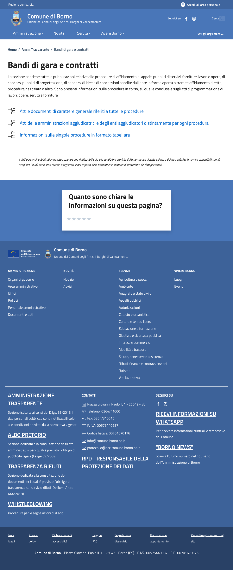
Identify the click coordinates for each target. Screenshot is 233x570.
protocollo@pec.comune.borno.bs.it (111, 447)
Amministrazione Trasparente (31, 399)
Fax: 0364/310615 (98, 418)
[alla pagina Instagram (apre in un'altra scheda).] (185, 18)
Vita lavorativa (129, 377)
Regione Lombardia (21, 4)
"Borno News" (174, 447)
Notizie (68, 279)
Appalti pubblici (130, 300)
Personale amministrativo (27, 307)
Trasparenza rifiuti (34, 466)
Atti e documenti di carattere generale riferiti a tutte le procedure (82, 111)
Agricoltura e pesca (133, 279)
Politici (13, 300)
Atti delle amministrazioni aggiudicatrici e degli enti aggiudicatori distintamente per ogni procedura (114, 122)
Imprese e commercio (134, 342)
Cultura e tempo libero (135, 321)
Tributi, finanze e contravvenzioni (143, 363)
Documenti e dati (20, 314)
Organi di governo (21, 279)
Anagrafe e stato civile (135, 293)
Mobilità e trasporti (132, 349)
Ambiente (126, 286)
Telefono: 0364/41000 (101, 411)
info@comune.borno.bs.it (103, 440)
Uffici (12, 293)
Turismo (124, 370)
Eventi (179, 286)
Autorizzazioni (129, 307)
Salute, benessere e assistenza (141, 356)
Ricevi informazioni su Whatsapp (186, 418)
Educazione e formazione (137, 328)
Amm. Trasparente (35, 49)
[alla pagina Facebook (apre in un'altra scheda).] (178, 18)
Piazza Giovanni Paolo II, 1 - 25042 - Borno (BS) (116, 404)
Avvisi (67, 286)
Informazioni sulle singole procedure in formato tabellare (75, 134)
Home (12, 49)
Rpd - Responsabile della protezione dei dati (115, 462)
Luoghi (179, 279)
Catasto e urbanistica (134, 314)
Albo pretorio (27, 435)
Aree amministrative (23, 286)
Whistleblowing (30, 504)
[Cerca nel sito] (220, 18)
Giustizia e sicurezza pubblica (140, 335)
